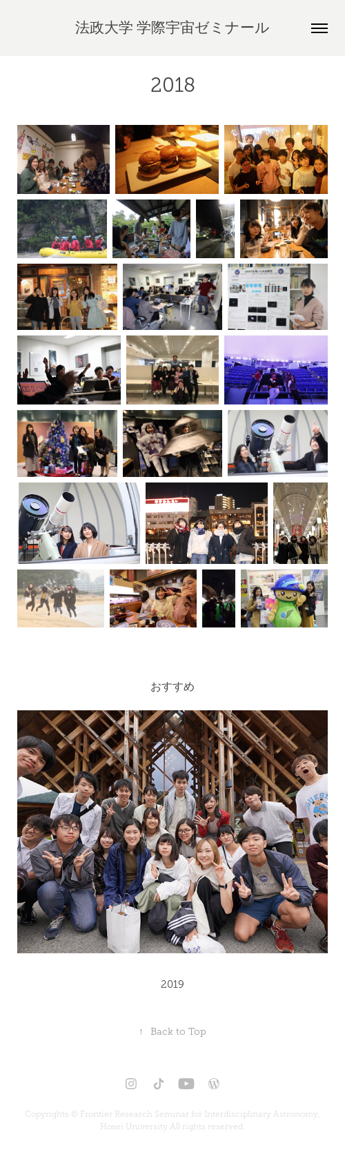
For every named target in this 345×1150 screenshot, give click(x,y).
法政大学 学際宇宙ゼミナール (172, 27)
